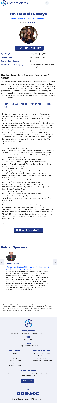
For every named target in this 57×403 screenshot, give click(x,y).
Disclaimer (42, 356)
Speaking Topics (19, 104)
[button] (29, 48)
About (7, 104)
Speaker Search (15, 361)
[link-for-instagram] (26, 393)
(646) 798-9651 (28, 339)
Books (48, 104)
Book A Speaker (15, 366)
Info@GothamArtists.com (28, 346)
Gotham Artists (17, 3)
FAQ (5, 107)
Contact (15, 358)
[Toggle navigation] (53, 3)
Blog (15, 363)
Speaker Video (36, 104)
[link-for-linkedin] (30, 393)
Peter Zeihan (12, 264)
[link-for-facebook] (22, 393)
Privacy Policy (42, 358)
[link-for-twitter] (18, 393)
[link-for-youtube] (37, 393)
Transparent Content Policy (42, 361)
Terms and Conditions (42, 353)
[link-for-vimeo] (34, 393)
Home (15, 353)
